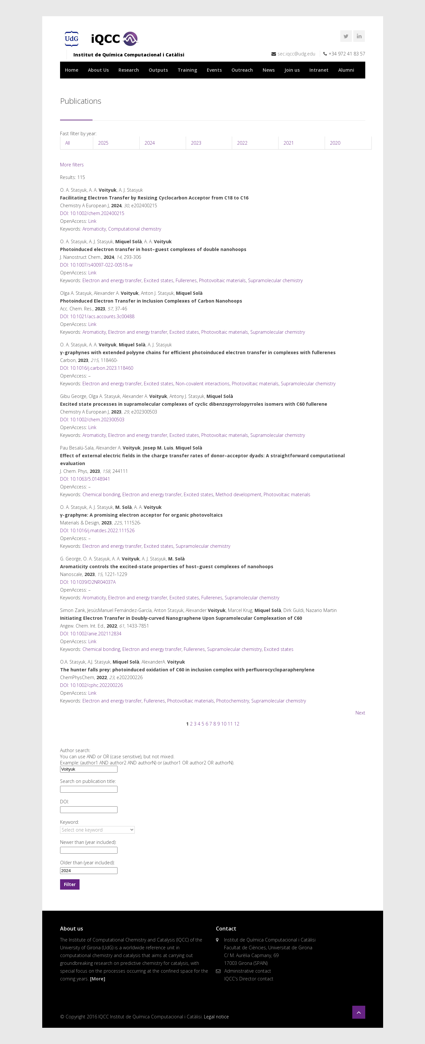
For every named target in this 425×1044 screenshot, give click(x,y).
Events (214, 70)
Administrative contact (247, 971)
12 (236, 724)
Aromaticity (94, 229)
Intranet (319, 70)
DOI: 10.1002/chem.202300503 (92, 419)
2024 (149, 143)
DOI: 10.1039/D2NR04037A (88, 582)
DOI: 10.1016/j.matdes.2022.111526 (97, 530)
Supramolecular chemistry (275, 280)
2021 (288, 143)
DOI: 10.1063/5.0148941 (85, 479)
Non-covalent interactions (203, 383)
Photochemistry (232, 701)
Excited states (158, 280)
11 (230, 724)
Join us (292, 70)
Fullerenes (186, 280)
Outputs (158, 70)
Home (71, 70)
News (269, 70)
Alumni (346, 70)
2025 (103, 143)
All (67, 143)
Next (360, 713)
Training (187, 70)
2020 (335, 143)
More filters (72, 165)
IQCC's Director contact (248, 979)
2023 (196, 143)
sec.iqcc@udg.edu (296, 54)
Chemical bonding (101, 494)
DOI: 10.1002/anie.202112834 (90, 633)
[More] (97, 979)
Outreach (242, 70)
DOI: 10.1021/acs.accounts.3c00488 (97, 316)
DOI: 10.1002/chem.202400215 (92, 213)
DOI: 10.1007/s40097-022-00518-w (96, 265)
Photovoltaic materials (222, 280)
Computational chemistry (134, 229)
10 (223, 724)
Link (92, 221)
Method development (238, 494)
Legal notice (216, 1017)
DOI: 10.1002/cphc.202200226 (91, 685)
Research (129, 70)
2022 (242, 143)
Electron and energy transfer (112, 280)
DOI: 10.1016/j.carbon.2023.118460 (96, 368)
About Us (98, 70)
